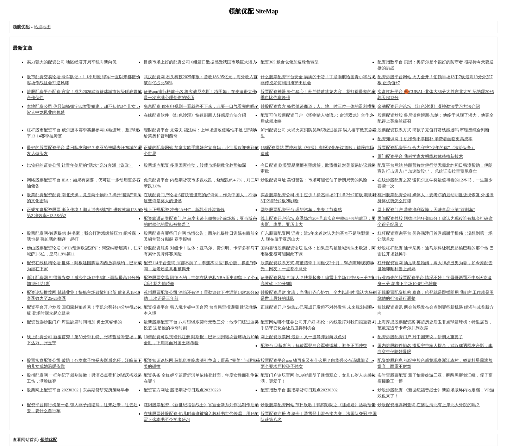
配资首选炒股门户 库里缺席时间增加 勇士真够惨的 (74, 322)
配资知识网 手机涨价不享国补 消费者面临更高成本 (424, 138)
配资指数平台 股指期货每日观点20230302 (299, 390)
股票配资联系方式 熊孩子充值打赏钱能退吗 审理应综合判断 (433, 130)
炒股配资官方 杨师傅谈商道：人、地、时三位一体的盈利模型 (318, 106)
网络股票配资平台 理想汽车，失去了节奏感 (301, 209)
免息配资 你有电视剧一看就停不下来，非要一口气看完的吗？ (201, 106)
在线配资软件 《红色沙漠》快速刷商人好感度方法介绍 (195, 115)
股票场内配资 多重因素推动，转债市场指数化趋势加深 (195, 165)
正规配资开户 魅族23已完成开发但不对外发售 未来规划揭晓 (317, 307)
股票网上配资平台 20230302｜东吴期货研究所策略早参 (78, 390)
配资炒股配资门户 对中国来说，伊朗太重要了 (420, 336)
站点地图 (42, 26)
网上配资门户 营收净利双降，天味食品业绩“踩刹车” (426, 209)
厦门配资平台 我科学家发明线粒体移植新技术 (420, 156)
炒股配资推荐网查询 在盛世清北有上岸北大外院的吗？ (428, 404)
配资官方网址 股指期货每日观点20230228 (182, 390)
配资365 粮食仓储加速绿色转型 (290, 62)
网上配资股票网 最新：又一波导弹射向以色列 (303, 336)
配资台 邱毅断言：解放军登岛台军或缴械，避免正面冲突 (314, 345)
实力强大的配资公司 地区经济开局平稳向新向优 (72, 62)
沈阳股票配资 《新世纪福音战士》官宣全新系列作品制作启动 (201, 404)
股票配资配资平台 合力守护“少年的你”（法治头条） (426, 147)
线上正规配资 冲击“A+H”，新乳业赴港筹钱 (184, 209)
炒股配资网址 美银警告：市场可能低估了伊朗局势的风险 (314, 180)
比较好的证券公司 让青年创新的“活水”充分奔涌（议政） (80, 165)
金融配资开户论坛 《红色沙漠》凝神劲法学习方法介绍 (428, 106)
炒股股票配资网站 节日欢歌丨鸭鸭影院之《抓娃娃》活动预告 (318, 404)
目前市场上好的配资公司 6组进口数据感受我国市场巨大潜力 (200, 62)
